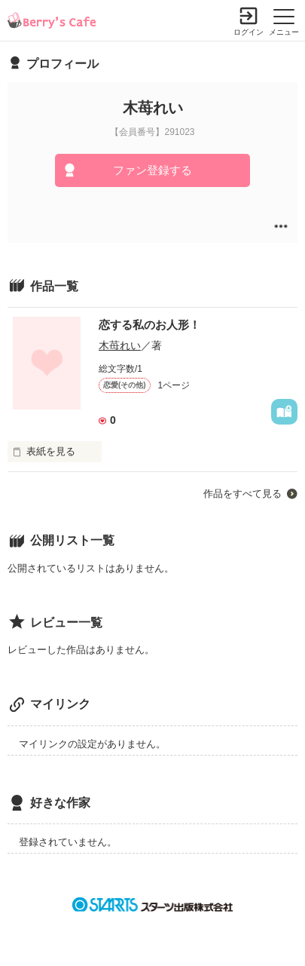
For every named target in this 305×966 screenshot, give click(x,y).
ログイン (248, 32)
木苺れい (120, 345)
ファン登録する (152, 170)
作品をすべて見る (242, 493)
